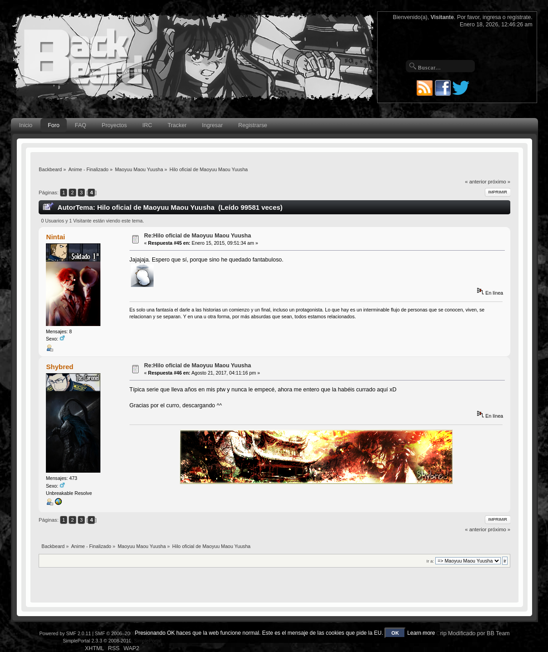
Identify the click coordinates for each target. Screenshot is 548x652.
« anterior (475, 181)
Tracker (177, 125)
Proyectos (114, 125)
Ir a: (430, 560)
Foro (54, 125)
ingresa (492, 17)
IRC (147, 125)
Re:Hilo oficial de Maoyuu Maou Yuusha (197, 235)
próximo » (499, 181)
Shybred (60, 366)
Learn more (421, 633)
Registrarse (252, 125)
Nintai (55, 237)
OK (395, 633)
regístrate (519, 17)
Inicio (25, 125)
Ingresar (212, 125)
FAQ (80, 125)
